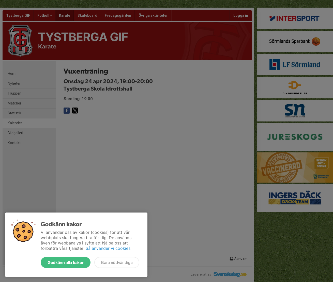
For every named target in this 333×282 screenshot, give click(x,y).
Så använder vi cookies (108, 248)
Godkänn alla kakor (66, 262)
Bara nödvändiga (116, 262)
